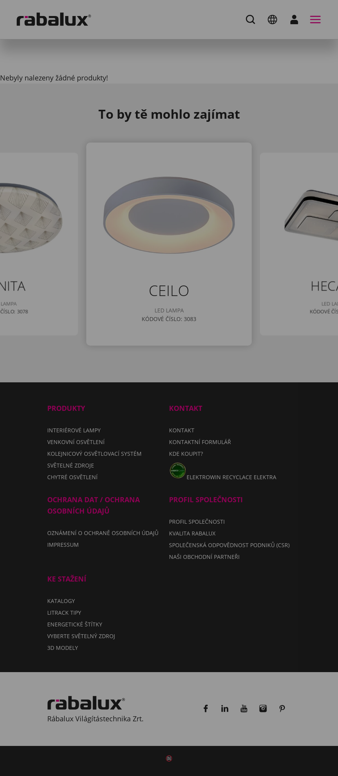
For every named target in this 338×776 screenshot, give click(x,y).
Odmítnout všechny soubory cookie (121, 437)
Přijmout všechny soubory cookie (116, 457)
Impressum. (86, 394)
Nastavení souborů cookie (104, 417)
